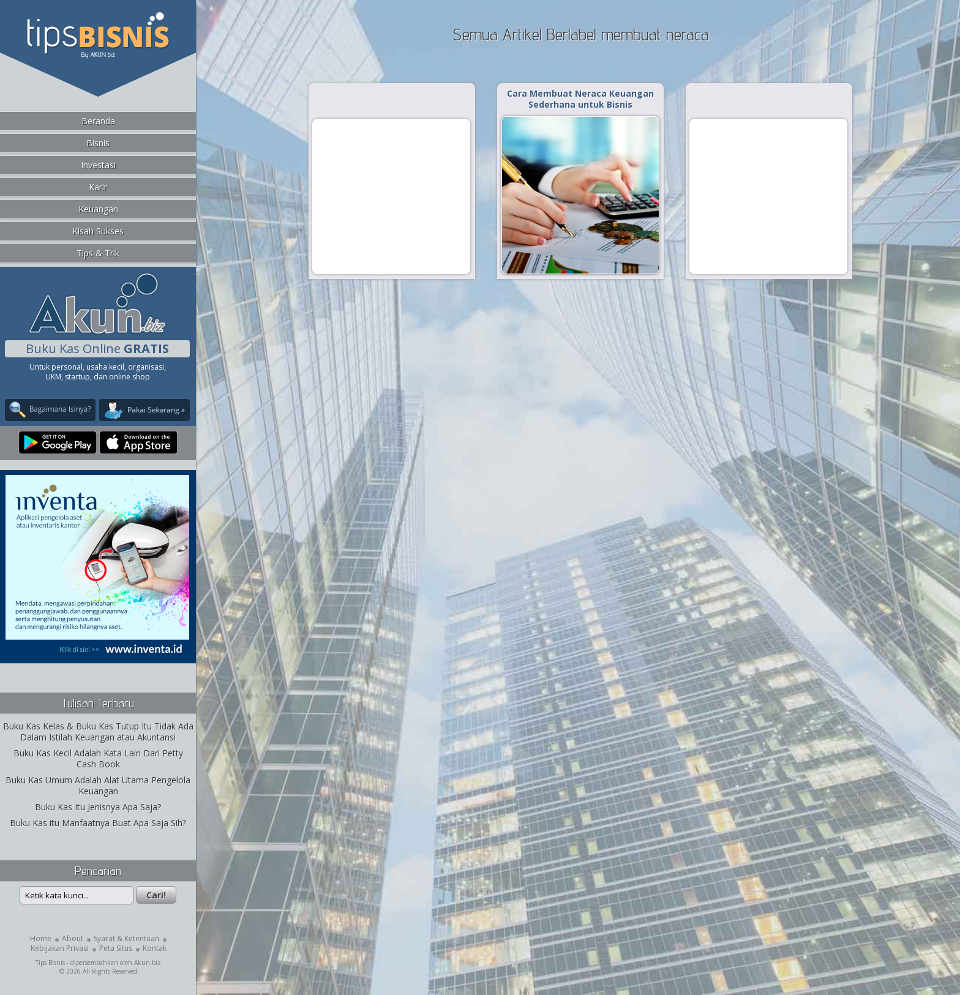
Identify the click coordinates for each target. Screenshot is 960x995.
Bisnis (98, 143)
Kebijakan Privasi (60, 948)
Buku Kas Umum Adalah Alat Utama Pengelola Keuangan (98, 785)
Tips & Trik (98, 253)
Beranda (98, 121)
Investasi (98, 165)
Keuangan (98, 209)
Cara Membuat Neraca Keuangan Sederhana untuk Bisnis (580, 99)
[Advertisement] (391, 195)
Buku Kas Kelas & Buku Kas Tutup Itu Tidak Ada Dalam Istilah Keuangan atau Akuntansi (98, 731)
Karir (98, 187)
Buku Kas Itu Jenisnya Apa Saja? (98, 807)
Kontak (155, 948)
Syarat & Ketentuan (126, 938)
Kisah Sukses (98, 231)
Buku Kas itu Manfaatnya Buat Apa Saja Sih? (98, 823)
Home (40, 938)
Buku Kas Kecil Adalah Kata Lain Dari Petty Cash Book (98, 758)
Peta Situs (115, 948)
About (72, 938)
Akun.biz (147, 962)
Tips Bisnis (50, 962)
